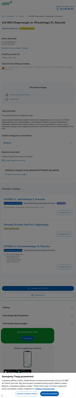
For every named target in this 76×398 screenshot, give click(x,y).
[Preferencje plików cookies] (2, 396)
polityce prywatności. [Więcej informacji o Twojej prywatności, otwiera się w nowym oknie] (45, 389)
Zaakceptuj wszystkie (49, 394)
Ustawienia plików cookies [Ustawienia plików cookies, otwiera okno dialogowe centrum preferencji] (27, 394)
